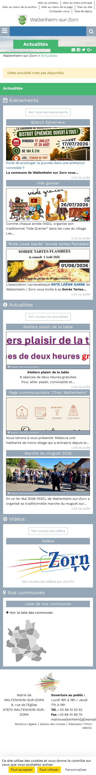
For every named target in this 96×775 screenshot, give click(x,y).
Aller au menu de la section (19, 7)
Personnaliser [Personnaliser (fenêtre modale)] (76, 770)
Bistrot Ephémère (48, 122)
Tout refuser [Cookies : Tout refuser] (49, 770)
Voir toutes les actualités (48, 317)
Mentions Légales (26, 724)
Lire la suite (80, 177)
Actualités (13, 88)
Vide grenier (48, 183)
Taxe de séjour (83, 11)
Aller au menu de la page (57, 7)
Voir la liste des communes (29, 612)
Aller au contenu (48, 2)
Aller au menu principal (77, 2)
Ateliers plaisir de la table (48, 326)
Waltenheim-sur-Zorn (20, 56)
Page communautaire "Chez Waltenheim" (48, 392)
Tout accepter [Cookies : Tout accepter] (22, 770)
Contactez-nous (59, 11)
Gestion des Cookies (52, 724)
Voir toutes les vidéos (48, 531)
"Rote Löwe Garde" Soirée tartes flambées (48, 244)
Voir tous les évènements (48, 112)
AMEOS (87, 727)
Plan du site (84, 7)
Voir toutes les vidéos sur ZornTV (48, 581)
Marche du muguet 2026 (48, 453)
